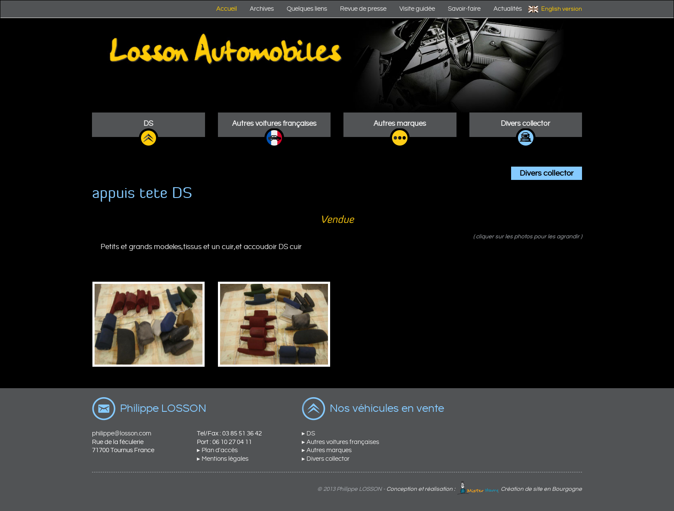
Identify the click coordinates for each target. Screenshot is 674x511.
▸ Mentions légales (222, 459)
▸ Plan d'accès (217, 450)
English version (561, 9)
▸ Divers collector (325, 459)
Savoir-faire (464, 9)
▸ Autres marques (327, 450)
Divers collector (525, 124)
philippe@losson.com (121, 433)
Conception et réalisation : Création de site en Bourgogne (484, 489)
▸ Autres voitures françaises (340, 442)
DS (148, 124)
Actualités (507, 9)
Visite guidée (417, 9)
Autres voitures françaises (274, 124)
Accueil (226, 9)
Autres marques (400, 124)
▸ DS (308, 433)
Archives (262, 9)
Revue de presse (363, 9)
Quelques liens (307, 9)
